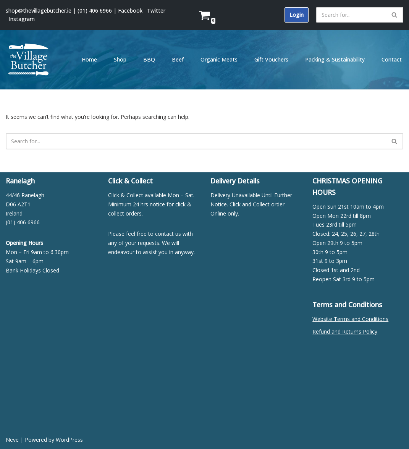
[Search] (351, 15)
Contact (392, 59)
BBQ (149, 59)
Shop (120, 59)
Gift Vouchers (271, 59)
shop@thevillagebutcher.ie (38, 10)
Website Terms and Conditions (350, 319)
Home (89, 59)
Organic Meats (219, 59)
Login (296, 14)
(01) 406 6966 (95, 10)
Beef (178, 59)
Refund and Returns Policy (344, 331)
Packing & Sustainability (335, 59)
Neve (12, 439)
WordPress (69, 439)
